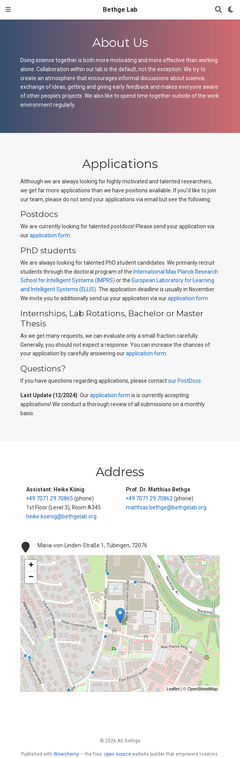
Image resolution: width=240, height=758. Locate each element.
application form (50, 235)
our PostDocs (184, 381)
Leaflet (173, 688)
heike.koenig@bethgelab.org (61, 516)
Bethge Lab (120, 9)
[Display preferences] (231, 9)
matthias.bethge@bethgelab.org (166, 507)
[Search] (218, 9)
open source (117, 754)
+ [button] (31, 566)
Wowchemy (66, 754)
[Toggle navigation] (8, 9)
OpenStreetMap (202, 688)
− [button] (31, 577)
